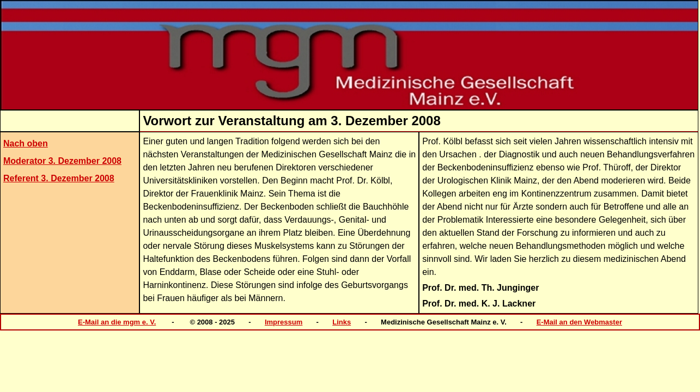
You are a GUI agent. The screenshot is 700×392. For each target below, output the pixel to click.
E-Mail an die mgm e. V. (117, 322)
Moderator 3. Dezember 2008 (62, 161)
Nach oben (25, 143)
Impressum (283, 322)
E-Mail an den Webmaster (579, 322)
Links (341, 322)
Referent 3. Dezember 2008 (58, 178)
